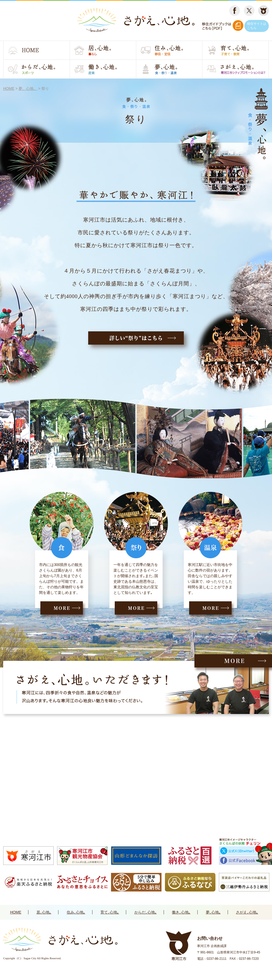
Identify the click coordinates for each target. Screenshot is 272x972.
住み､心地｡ (76, 912)
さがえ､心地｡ (247, 912)
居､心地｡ (43, 912)
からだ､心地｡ (145, 912)
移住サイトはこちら (256, 26)
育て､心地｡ (109, 912)
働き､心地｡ (181, 912)
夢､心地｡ (213, 912)
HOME (15, 912)
